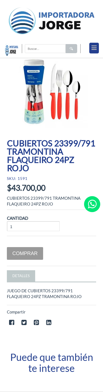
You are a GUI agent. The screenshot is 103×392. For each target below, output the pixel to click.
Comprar (25, 253)
